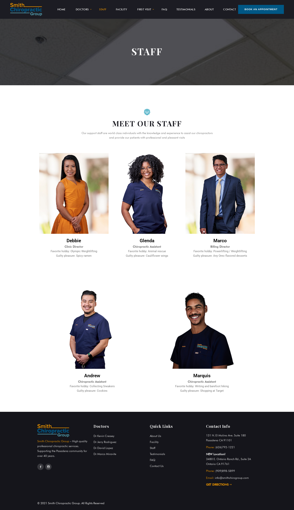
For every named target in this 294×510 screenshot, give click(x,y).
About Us (155, 436)
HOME (61, 9)
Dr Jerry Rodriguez (105, 442)
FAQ (164, 9)
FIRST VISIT (144, 9)
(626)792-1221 (225, 447)
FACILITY (121, 9)
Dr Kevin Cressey (104, 436)
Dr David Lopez (103, 448)
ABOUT (209, 9)
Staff (152, 448)
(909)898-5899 (225, 471)
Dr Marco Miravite (105, 454)
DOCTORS (82, 9)
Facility (154, 442)
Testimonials (157, 454)
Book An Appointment (261, 9)
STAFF (102, 9)
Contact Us (157, 466)
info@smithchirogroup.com (232, 478)
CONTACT (229, 9)
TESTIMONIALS (185, 9)
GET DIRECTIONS (219, 484)
